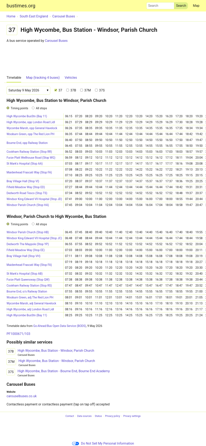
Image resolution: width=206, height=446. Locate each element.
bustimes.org (21, 6)
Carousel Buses (56, 41)
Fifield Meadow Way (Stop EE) (26, 250)
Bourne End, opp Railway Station (27, 142)
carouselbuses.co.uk (22, 396)
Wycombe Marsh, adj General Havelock (31, 303)
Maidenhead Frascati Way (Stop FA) (29, 172)
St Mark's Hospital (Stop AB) (25, 273)
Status (98, 416)
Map (196, 6)
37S (100, 90)
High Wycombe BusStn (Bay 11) (27, 116)
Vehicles (71, 78)
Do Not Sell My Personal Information (103, 443)
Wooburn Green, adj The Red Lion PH (30, 297)
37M (85, 90)
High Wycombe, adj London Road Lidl (30, 309)
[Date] (28, 90)
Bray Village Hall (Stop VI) (23, 181)
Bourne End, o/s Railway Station (27, 291)
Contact (69, 416)
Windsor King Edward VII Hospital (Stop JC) (34, 238)
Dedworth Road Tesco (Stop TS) (27, 193)
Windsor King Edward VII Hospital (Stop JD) (34, 199)
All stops (41, 108)
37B (71, 90)
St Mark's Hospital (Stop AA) (25, 163)
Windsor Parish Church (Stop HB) (28, 232)
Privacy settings (132, 416)
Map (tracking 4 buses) (43, 78)
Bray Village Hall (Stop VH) (23, 256)
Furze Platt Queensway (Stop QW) (28, 279)
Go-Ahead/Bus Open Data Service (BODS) (59, 326)
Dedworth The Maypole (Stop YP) (28, 244)
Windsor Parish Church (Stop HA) (28, 205)
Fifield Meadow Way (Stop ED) (26, 187)
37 (58, 90)
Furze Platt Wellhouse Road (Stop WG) (31, 157)
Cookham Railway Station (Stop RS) (29, 285)
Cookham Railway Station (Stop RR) (29, 151)
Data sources (84, 416)
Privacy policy (112, 416)
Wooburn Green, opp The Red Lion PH (30, 134)
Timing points (19, 108)
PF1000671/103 (18, 334)
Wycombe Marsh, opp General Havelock (32, 128)
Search (160, 4)
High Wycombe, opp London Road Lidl (31, 122)
